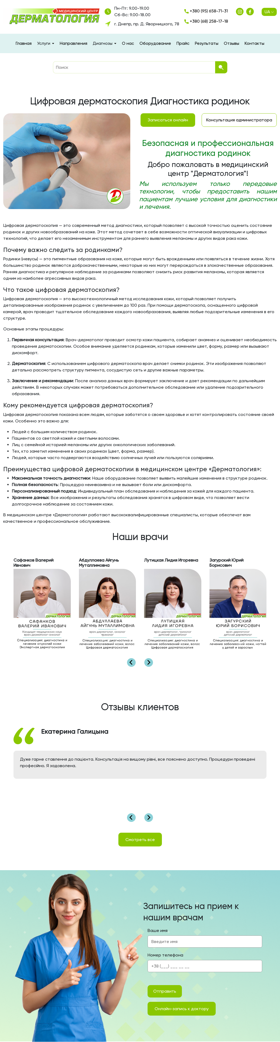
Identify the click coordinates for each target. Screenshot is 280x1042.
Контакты (254, 43)
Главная (24, 43)
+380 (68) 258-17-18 (206, 21)
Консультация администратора (239, 119)
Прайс (182, 43)
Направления (73, 43)
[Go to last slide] (131, 662)
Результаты (206, 43)
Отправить (164, 991)
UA (269, 12)
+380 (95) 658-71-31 (206, 10)
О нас (128, 43)
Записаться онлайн (168, 119)
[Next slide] (148, 662)
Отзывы (231, 43)
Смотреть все (140, 839)
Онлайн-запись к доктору (182, 1008)
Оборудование (155, 43)
